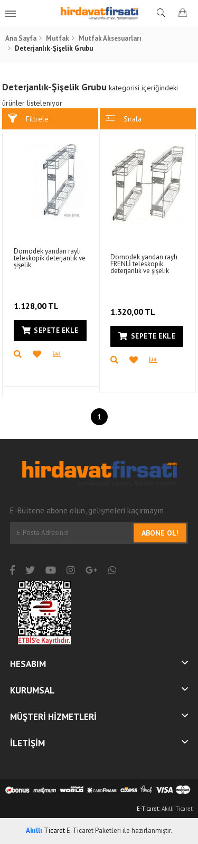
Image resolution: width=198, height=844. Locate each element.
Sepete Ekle (50, 330)
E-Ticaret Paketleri (94, 830)
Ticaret (45, 830)
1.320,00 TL (133, 305)
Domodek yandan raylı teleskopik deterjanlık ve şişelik (50, 258)
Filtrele (28, 118)
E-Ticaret (148, 808)
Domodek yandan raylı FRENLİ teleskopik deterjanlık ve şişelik (143, 263)
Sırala (124, 118)
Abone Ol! (160, 533)
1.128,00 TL (37, 299)
